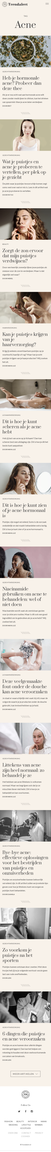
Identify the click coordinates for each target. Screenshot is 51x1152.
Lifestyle (26, 1125)
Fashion (8, 1121)
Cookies (25, 1136)
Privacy (39, 1133)
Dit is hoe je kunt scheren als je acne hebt (21, 427)
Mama (44, 1121)
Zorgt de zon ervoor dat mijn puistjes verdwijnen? (22, 256)
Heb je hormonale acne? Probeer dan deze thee (21, 83)
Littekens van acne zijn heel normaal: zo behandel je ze (23, 770)
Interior (32, 1121)
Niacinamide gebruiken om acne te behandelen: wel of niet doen (24, 597)
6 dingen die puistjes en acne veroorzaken (23, 1036)
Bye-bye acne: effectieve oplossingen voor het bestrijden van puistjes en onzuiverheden (25, 863)
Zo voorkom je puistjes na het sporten (17, 955)
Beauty (20, 1121)
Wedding (13, 1125)
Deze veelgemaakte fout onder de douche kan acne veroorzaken (24, 687)
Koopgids (25, 1128)
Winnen (38, 1125)
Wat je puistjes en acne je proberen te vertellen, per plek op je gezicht (24, 169)
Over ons (13, 1133)
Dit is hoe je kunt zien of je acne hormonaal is (24, 510)
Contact (26, 1133)
